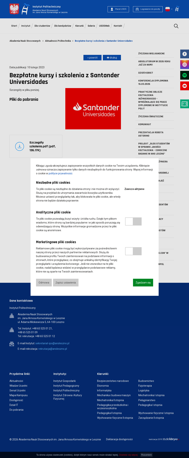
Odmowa (44, 282)
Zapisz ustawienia (66, 282)
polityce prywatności (60, 173)
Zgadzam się (143, 282)
